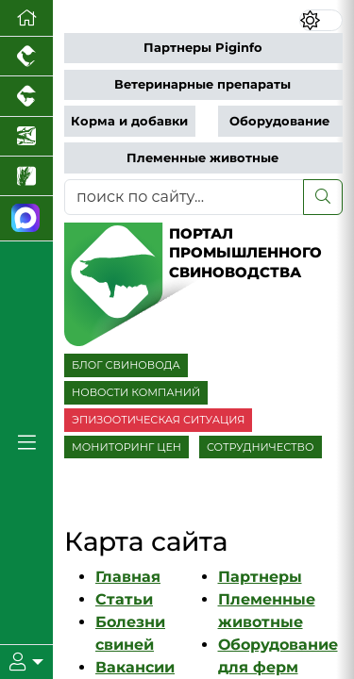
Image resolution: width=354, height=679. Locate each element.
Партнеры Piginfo (202, 48)
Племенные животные (202, 158)
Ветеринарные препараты (202, 84)
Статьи (124, 599)
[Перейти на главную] (26, 18)
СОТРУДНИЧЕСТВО (260, 447)
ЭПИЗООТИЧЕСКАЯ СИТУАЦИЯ (158, 419)
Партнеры (260, 577)
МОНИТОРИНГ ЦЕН (126, 447)
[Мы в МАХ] (26, 218)
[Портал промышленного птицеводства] (26, 56)
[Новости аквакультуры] (26, 137)
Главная (127, 577)
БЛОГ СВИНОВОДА (126, 365)
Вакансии (135, 667)
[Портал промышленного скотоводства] (26, 96)
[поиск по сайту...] (184, 197)
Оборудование (279, 121)
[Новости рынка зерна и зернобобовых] (26, 176)
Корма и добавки (129, 121)
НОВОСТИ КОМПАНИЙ (136, 392)
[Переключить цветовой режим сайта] (321, 20)
